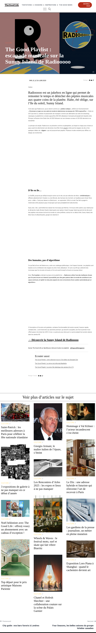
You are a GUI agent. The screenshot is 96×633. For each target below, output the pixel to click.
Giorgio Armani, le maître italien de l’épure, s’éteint (47, 449)
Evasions (38, 5)
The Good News (65, 5)
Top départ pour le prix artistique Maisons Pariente (14, 585)
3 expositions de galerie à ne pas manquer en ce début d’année (15, 490)
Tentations (27, 5)
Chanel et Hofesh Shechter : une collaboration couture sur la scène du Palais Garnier (48, 604)
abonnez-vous (86, 5)
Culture (8, 43)
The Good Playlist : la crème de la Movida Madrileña (51, 363)
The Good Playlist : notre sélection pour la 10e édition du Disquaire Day (56, 360)
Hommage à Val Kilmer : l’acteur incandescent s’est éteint (80, 429)
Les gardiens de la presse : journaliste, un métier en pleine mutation (80, 531)
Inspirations (50, 5)
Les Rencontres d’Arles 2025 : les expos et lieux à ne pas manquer (47, 485)
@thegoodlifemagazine (77, 348)
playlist (66, 128)
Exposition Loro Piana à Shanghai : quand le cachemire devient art (80, 567)
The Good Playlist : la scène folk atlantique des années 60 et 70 (54, 367)
